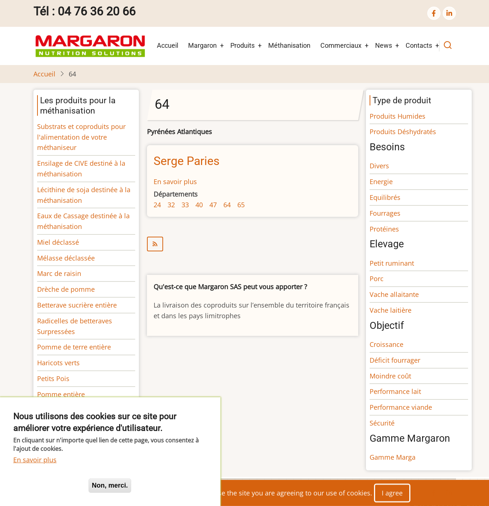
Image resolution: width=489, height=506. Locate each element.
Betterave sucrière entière (77, 305)
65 (241, 204)
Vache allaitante (394, 294)
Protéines (384, 229)
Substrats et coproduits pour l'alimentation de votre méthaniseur (81, 137)
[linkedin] (449, 13)
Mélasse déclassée (66, 258)
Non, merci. (110, 485)
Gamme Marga (393, 457)
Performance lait (395, 391)
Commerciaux (341, 45)
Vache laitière (390, 310)
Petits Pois (53, 378)
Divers (379, 165)
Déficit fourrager (395, 360)
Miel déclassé (58, 242)
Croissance (386, 344)
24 (157, 204)
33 (185, 204)
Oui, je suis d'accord (47, 485)
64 (227, 204)
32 (171, 204)
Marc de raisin (59, 273)
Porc (377, 278)
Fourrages (385, 213)
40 (199, 204)
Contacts (419, 45)
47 (213, 204)
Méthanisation (289, 45)
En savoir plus (175, 181)
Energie (381, 181)
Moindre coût (390, 376)
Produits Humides (397, 116)
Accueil (167, 45)
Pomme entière (61, 394)
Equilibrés (385, 197)
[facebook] (434, 13)
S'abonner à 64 (252, 244)
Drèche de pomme (66, 289)
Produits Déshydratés (403, 131)
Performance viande (401, 407)
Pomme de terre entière (74, 346)
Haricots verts (58, 362)
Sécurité (382, 423)
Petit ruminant (392, 263)
